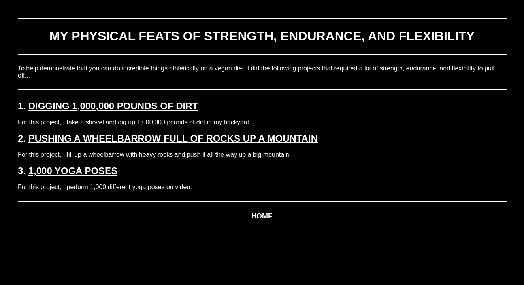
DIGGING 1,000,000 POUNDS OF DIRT (113, 106)
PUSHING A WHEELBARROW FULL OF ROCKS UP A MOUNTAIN (173, 138)
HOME (262, 216)
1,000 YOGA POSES (72, 170)
